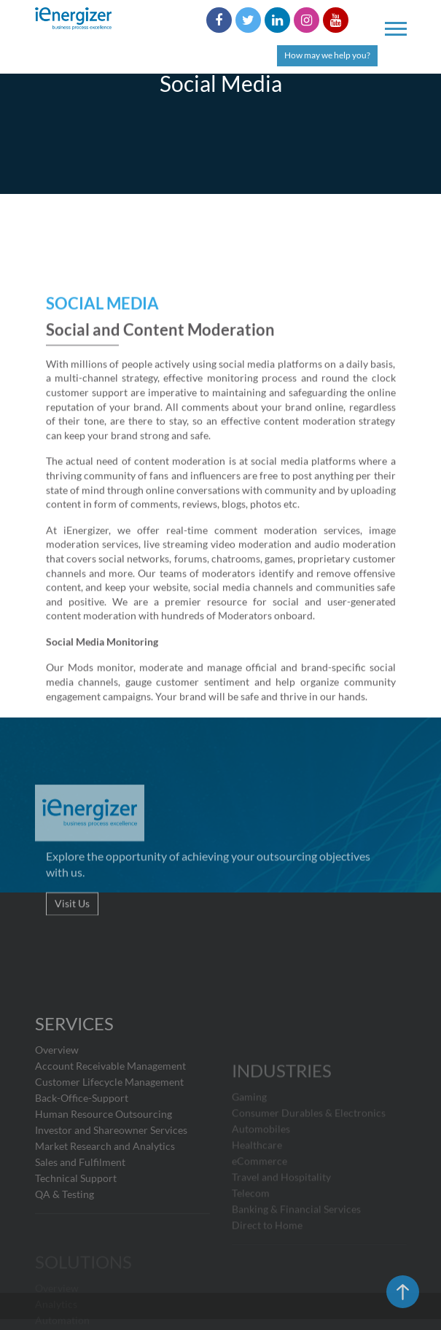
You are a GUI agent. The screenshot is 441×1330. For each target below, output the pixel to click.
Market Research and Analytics (105, 1184)
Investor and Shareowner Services (111, 1168)
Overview (57, 1088)
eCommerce (259, 1195)
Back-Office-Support (81, 1136)
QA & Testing (64, 1232)
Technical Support (76, 1216)
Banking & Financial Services (296, 1243)
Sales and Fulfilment (80, 1200)
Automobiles (261, 1162)
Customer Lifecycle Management (109, 1120)
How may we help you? (327, 55)
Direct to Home (267, 1259)
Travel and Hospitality (281, 1211)
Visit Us (72, 923)
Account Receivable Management (110, 1104)
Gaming (249, 1130)
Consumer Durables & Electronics (309, 1146)
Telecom (251, 1227)
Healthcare (257, 1178)
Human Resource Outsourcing (103, 1152)
